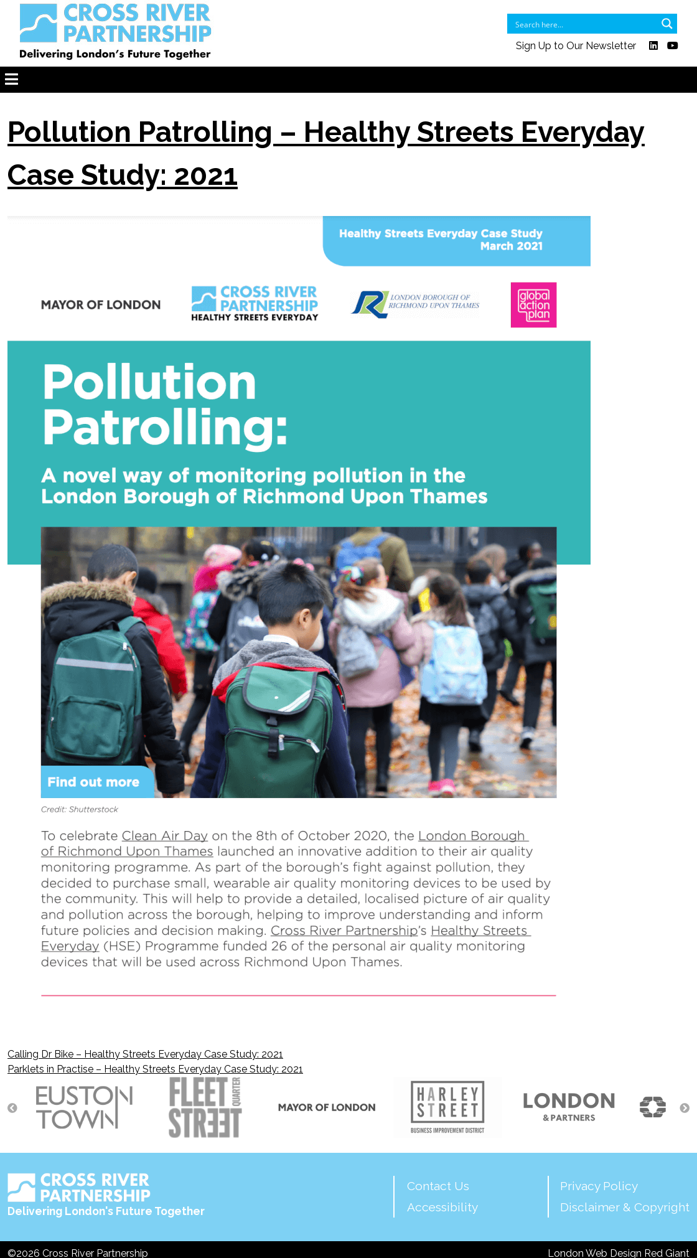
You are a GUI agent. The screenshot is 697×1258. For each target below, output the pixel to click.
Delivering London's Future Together (106, 1195)
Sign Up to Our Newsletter (576, 46)
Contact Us (438, 1186)
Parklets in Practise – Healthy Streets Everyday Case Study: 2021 (155, 1069)
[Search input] (584, 23)
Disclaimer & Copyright (625, 1207)
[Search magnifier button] (667, 23)
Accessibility (442, 1207)
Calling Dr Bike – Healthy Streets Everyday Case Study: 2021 (145, 1054)
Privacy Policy (599, 1186)
